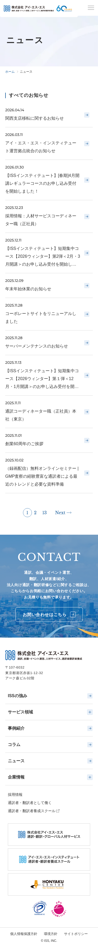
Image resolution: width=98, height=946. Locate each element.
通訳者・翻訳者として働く (30, 803)
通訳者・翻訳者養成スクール (31, 811)
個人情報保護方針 (23, 934)
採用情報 (15, 794)
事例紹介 (50, 728)
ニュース (50, 761)
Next (60, 512)
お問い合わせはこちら (49, 614)
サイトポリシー (76, 934)
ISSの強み (50, 696)
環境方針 (50, 934)
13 (44, 512)
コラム (50, 745)
